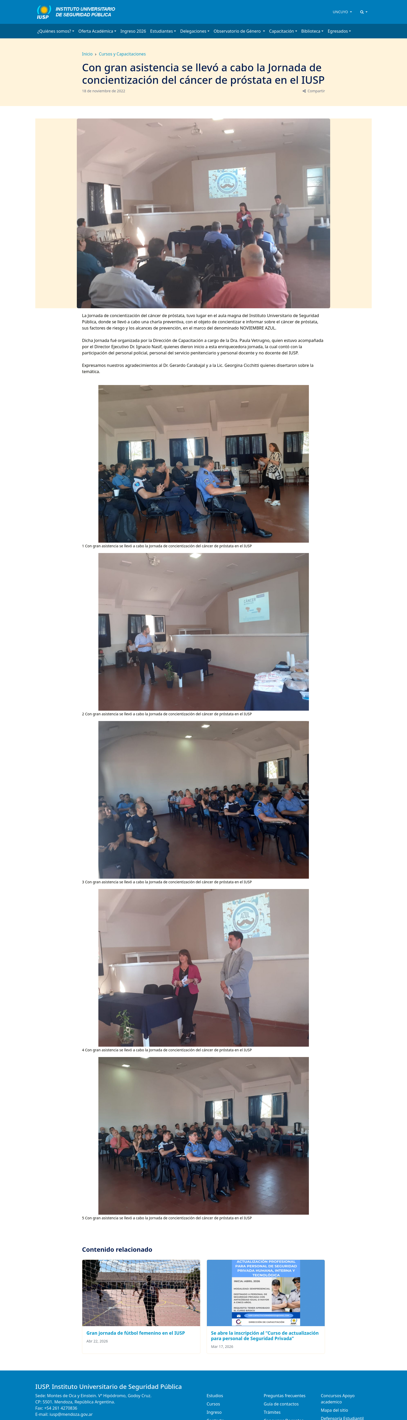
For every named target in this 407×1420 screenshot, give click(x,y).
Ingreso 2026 (133, 31)
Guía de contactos (281, 1404)
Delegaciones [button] (193, 31)
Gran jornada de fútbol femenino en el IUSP (135, 1333)
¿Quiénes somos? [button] (54, 31)
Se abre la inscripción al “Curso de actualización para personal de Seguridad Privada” (265, 1335)
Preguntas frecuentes (285, 1395)
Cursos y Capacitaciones (122, 54)
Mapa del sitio (334, 1410)
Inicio (87, 54)
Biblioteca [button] (311, 31)
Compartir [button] (313, 90)
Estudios (215, 1395)
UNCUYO (341, 11)
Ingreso (214, 1412)
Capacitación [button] (281, 31)
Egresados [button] (338, 31)
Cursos (213, 1404)
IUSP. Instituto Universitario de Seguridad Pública (108, 1386)
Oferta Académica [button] (95, 31)
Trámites (272, 1412)
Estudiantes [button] (161, 31)
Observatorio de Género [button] (238, 31)
